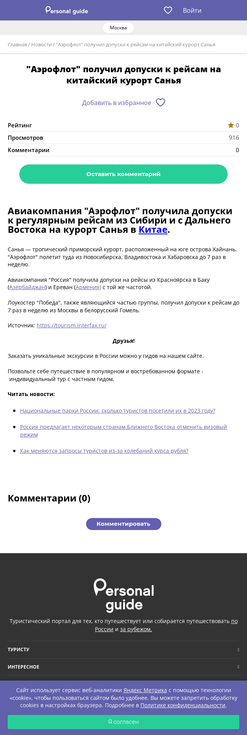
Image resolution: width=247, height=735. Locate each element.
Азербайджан (27, 287)
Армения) (88, 287)
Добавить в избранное (116, 102)
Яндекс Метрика (145, 690)
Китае (153, 229)
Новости (41, 44)
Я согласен (123, 721)
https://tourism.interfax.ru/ (72, 325)
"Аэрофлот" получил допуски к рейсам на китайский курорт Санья (135, 44)
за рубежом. (136, 629)
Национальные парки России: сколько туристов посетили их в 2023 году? (117, 410)
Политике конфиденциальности (182, 705)
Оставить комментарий (123, 174)
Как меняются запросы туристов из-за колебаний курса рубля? (104, 450)
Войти (192, 10)
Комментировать (123, 523)
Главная (17, 44)
